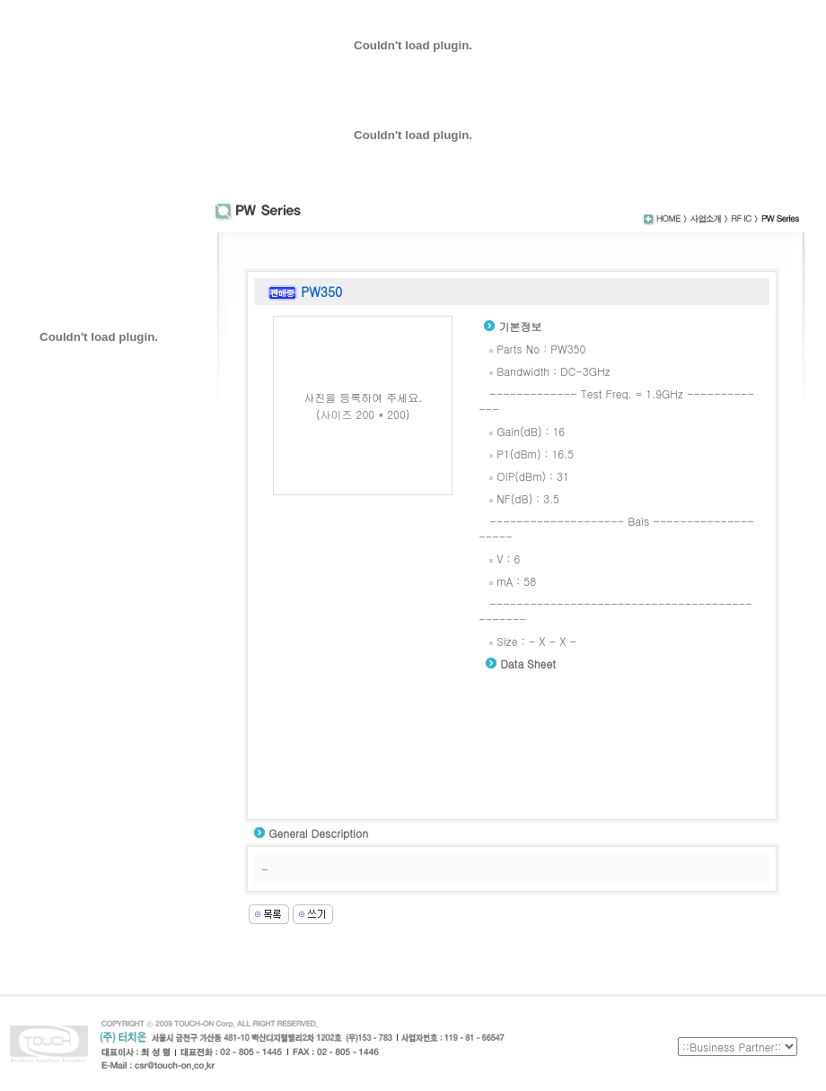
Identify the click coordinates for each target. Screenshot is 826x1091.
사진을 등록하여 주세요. (362, 397)
